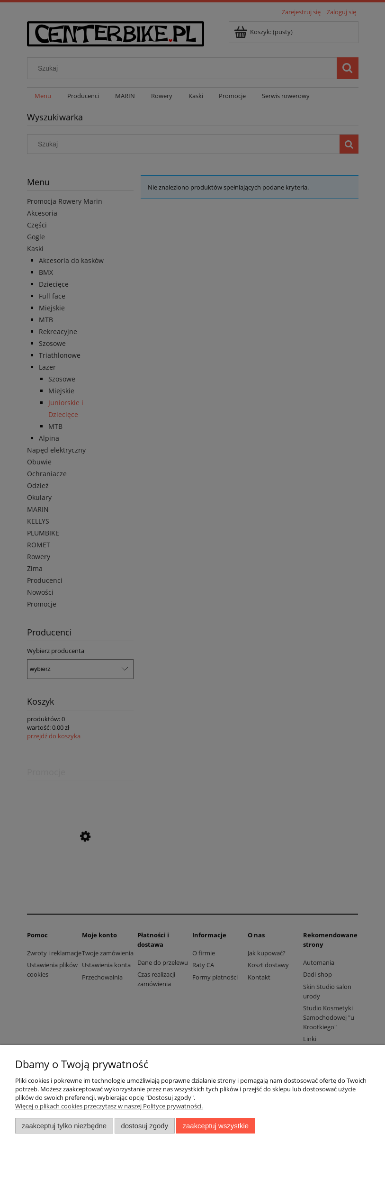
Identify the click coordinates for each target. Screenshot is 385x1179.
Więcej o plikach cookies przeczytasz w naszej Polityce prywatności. (109, 1106)
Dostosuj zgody (144, 1126)
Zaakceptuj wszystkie (216, 1126)
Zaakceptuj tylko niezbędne (64, 1126)
